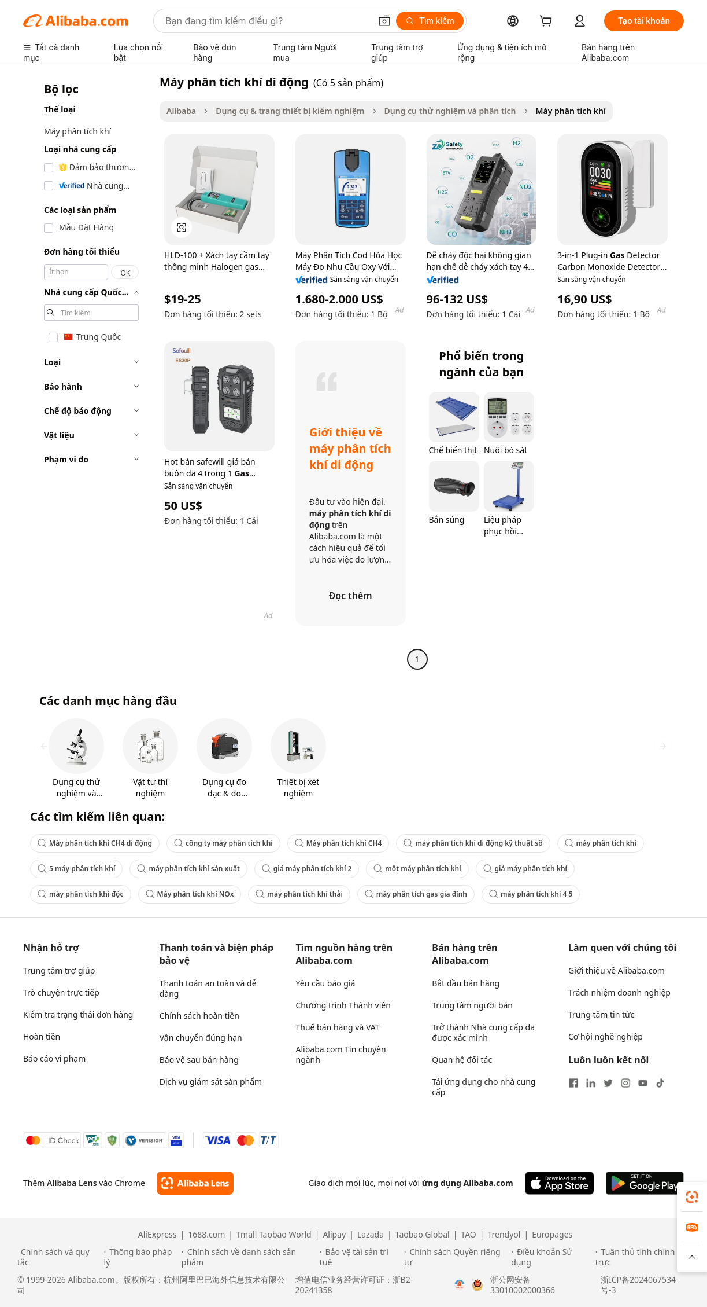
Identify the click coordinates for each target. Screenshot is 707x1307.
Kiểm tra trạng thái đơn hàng (78, 1014)
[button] (384, 21)
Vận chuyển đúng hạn (201, 1037)
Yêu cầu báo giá (326, 983)
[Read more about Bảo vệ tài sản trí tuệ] (360, 1257)
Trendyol (503, 1234)
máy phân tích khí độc (81, 894)
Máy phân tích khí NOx (190, 894)
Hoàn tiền (41, 1036)
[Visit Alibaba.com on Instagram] (625, 1083)
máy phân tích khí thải (299, 894)
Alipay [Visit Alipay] (334, 1234)
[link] (692, 1197)
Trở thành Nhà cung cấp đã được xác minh (483, 1032)
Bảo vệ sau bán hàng (199, 1059)
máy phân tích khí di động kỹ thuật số (473, 843)
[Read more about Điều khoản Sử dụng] (551, 1257)
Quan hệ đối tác (462, 1059)
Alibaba (181, 110)
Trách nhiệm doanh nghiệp (619, 992)
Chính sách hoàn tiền (199, 1015)
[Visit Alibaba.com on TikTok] (660, 1083)
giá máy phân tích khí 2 (306, 868)
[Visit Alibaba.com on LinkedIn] (591, 1083)
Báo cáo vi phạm (54, 1058)
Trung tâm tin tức (601, 1014)
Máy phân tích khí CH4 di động (95, 843)
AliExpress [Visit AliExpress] (157, 1234)
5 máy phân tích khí (76, 868)
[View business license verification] (459, 1285)
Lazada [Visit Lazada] (370, 1234)
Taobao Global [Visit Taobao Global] (422, 1234)
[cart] (548, 22)
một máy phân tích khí (417, 868)
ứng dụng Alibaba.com (467, 1182)
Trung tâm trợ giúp (59, 970)
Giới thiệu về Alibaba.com (616, 970)
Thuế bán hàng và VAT (338, 1027)
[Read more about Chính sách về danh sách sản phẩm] (249, 1257)
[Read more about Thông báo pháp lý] (141, 1257)
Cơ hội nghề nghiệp (605, 1036)
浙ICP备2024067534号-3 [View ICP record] (638, 1285)
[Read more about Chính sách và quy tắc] (59, 1257)
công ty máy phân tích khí (223, 843)
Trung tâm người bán (472, 1005)
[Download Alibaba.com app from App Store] (559, 1183)
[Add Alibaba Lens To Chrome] (195, 1183)
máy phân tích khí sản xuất (188, 868)
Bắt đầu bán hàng (465, 983)
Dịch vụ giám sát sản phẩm (211, 1081)
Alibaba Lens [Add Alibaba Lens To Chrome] (72, 1182)
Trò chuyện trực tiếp (61, 992)
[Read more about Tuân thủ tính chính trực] (642, 1257)
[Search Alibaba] (266, 20)
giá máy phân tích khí (525, 868)
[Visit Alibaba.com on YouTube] (643, 1083)
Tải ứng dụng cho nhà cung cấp (483, 1086)
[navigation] (88, 371)
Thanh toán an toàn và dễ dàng (208, 988)
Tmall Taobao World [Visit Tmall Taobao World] (274, 1234)
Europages (552, 1234)
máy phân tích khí (600, 843)
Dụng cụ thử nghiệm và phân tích (450, 110)
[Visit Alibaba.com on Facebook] (573, 1083)
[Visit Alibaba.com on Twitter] (608, 1083)
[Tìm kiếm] (430, 21)
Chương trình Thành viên (343, 1005)
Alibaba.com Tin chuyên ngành (341, 1054)
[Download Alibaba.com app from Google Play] (645, 1183)
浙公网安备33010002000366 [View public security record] (522, 1285)
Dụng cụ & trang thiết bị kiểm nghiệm (290, 110)
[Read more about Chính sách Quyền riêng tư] (456, 1257)
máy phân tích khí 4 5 (530, 894)
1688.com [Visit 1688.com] (206, 1234)
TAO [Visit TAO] (468, 1234)
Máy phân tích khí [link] (571, 110)
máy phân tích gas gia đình (416, 894)
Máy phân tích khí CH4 (338, 843)
